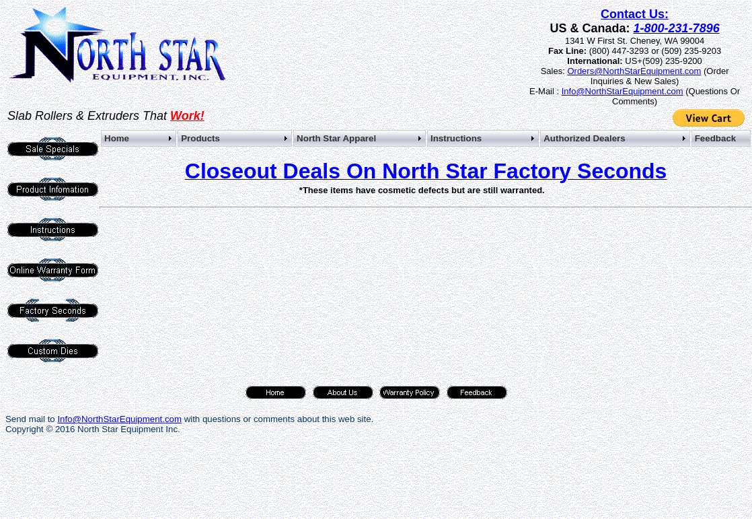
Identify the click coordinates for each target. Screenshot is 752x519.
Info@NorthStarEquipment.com (622, 91)
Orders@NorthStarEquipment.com (634, 71)
